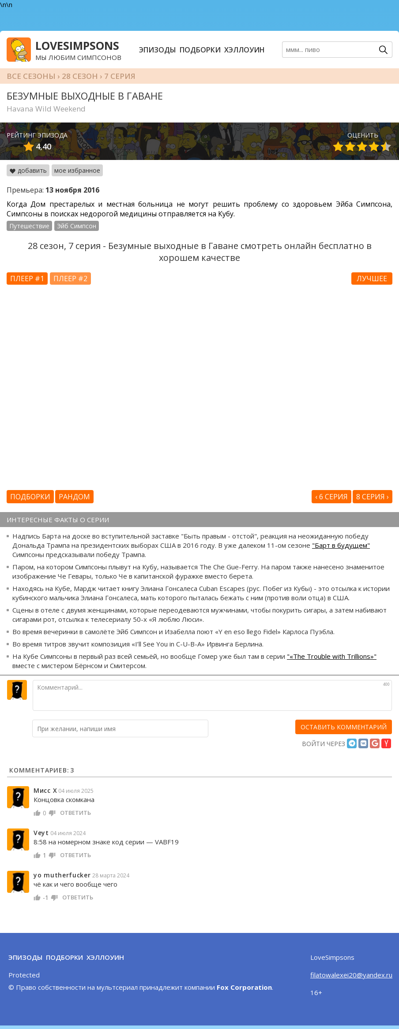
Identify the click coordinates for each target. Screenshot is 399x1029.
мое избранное (77, 170)
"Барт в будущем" (341, 545)
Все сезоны (31, 76)
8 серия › (372, 496)
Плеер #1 (27, 278)
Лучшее (372, 278)
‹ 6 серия (331, 496)
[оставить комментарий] (343, 727)
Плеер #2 (70, 278)
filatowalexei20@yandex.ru (351, 974)
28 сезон (80, 76)
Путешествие (29, 226)
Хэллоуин (244, 50)
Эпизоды (157, 50)
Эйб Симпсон (76, 226)
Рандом (74, 496)
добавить (28, 170)
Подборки (200, 50)
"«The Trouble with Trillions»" (331, 656)
